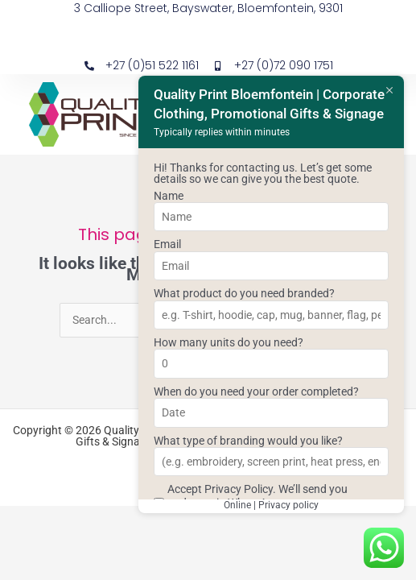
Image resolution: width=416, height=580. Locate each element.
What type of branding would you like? (248, 440)
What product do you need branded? (244, 293)
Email (167, 244)
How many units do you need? (228, 342)
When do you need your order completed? (256, 391)
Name (168, 195)
